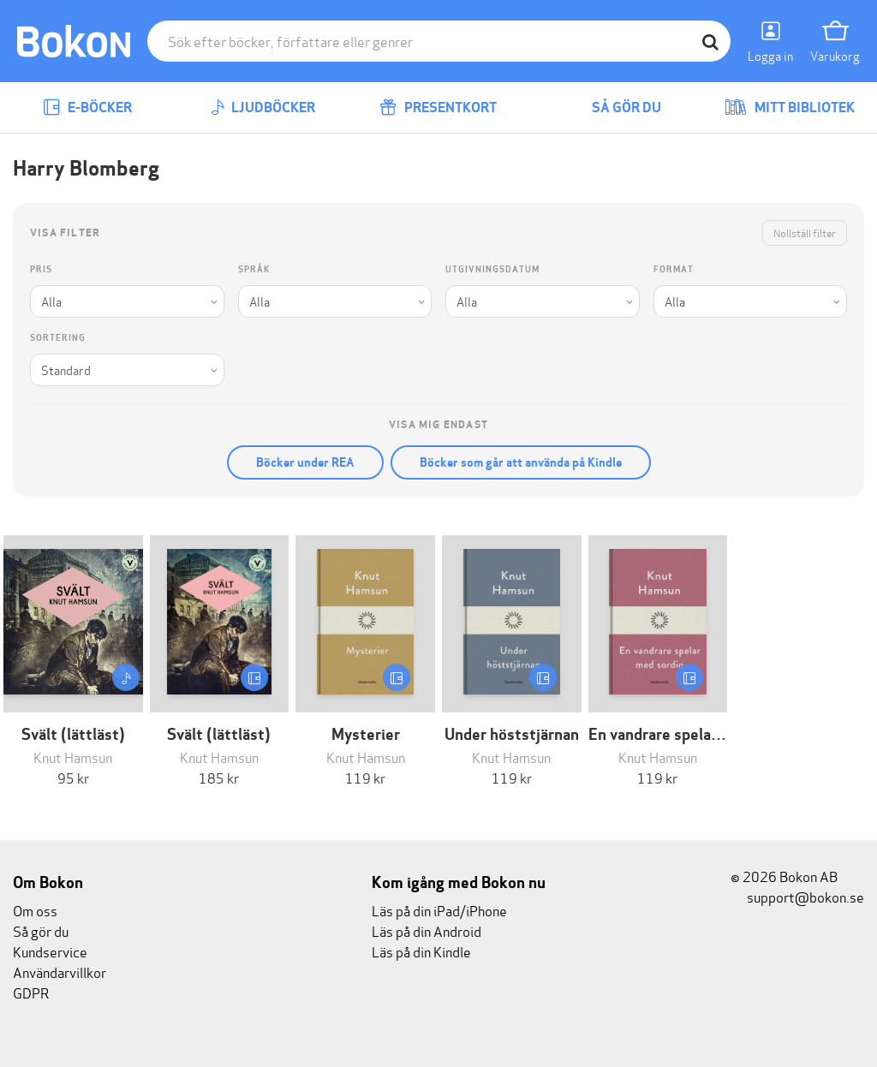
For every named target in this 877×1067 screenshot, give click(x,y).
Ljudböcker (263, 107)
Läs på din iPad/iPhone (439, 910)
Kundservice (50, 951)
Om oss (35, 910)
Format (673, 269)
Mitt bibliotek (790, 107)
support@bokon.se (797, 896)
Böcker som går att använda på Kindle (521, 462)
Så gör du (614, 107)
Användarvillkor (59, 971)
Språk (254, 269)
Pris (41, 269)
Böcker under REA (305, 462)
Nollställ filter (804, 232)
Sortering (58, 337)
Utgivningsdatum (492, 269)
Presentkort (438, 107)
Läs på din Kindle (421, 951)
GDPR (31, 992)
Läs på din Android (426, 930)
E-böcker (87, 107)
